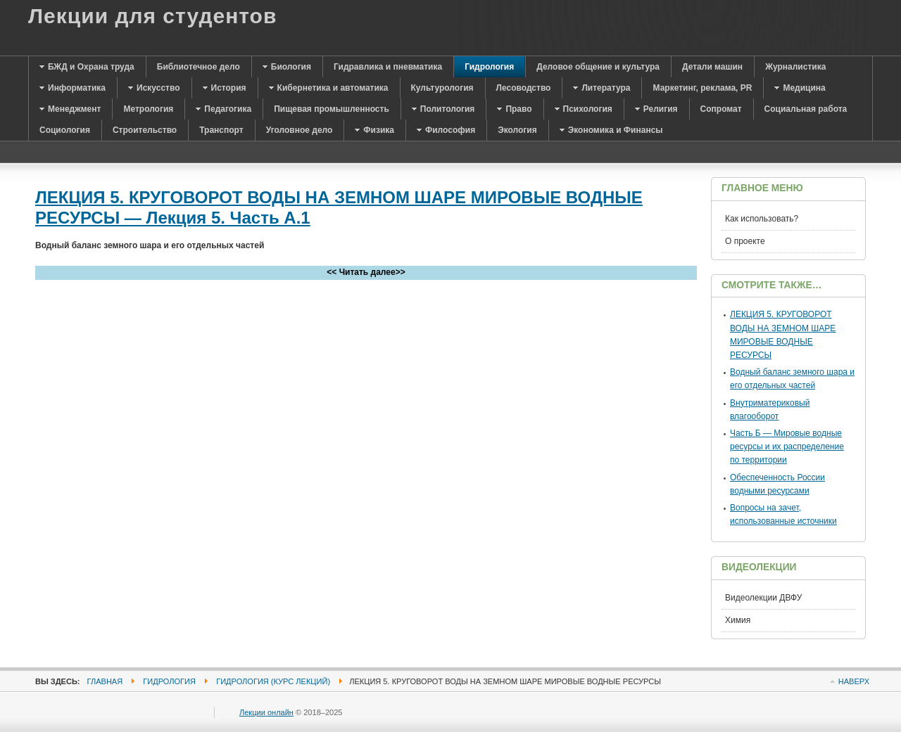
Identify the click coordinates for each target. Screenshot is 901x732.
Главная (105, 681)
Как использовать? (761, 219)
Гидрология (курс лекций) (273, 681)
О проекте (745, 241)
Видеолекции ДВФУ (763, 598)
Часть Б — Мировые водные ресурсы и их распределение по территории (787, 446)
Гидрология (169, 681)
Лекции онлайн (266, 712)
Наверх (853, 681)
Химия (737, 620)
